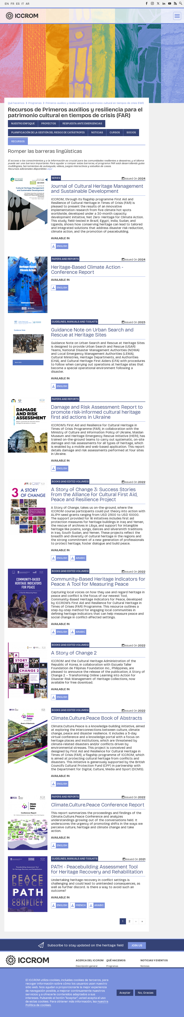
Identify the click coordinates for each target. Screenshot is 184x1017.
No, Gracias (145, 992)
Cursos (115, 132)
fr (12, 3)
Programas (35, 103)
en (7, 3)
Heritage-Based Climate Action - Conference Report (87, 269)
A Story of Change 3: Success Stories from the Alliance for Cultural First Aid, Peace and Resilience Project (94, 494)
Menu (177, 16)
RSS (175, 3)
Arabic (80, 558)
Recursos (18, 141)
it (22, 3)
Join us (137, 945)
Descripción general (86, 966)
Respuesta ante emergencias (82, 123)
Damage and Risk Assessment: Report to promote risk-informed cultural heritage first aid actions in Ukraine (97, 412)
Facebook (146, 3)
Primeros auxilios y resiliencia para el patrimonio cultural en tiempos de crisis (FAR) (95, 103)
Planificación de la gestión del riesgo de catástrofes (48, 132)
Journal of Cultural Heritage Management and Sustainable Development (97, 188)
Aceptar (124, 992)
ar (27, 3)
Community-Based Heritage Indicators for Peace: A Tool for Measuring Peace (98, 581)
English (62, 246)
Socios (131, 132)
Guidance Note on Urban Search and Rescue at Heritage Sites (92, 332)
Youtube (169, 3)
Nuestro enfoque (23, 123)
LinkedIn (163, 3)
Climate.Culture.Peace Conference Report (97, 805)
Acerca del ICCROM (90, 960)
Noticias (97, 132)
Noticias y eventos (154, 960)
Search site (179, 2)
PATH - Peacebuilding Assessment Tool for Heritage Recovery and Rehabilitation (97, 869)
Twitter (158, 3)
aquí (49, 168)
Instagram (152, 3)
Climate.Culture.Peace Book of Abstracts (96, 718)
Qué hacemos (16, 103)
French (81, 905)
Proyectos (48, 123)
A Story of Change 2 (74, 653)
